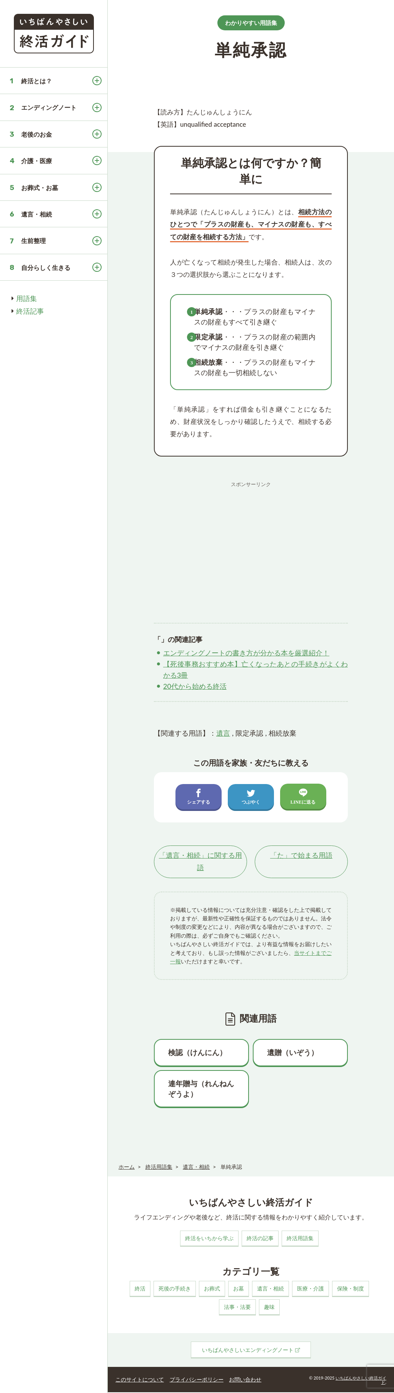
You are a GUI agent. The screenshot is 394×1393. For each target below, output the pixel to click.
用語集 (26, 298)
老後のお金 (36, 134)
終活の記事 (260, 1239)
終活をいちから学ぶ (209, 1239)
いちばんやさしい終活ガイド (361, 1380)
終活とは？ (36, 80)
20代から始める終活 (195, 686)
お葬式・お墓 (39, 187)
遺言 (223, 733)
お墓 (238, 1289)
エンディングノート (49, 107)
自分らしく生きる (45, 267)
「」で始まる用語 (301, 856)
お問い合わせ (241, 1379)
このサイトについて (137, 1379)
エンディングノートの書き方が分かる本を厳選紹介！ (246, 653)
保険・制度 (350, 1289)
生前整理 (33, 240)
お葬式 (212, 1289)
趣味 (269, 1307)
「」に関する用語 (200, 862)
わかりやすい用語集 (251, 22)
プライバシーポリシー (193, 1379)
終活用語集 (300, 1239)
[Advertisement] (251, 544)
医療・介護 (310, 1289)
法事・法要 (237, 1307)
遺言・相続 (36, 214)
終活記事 (30, 311)
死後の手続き (175, 1289)
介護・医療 (36, 160)
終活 (140, 1289)
